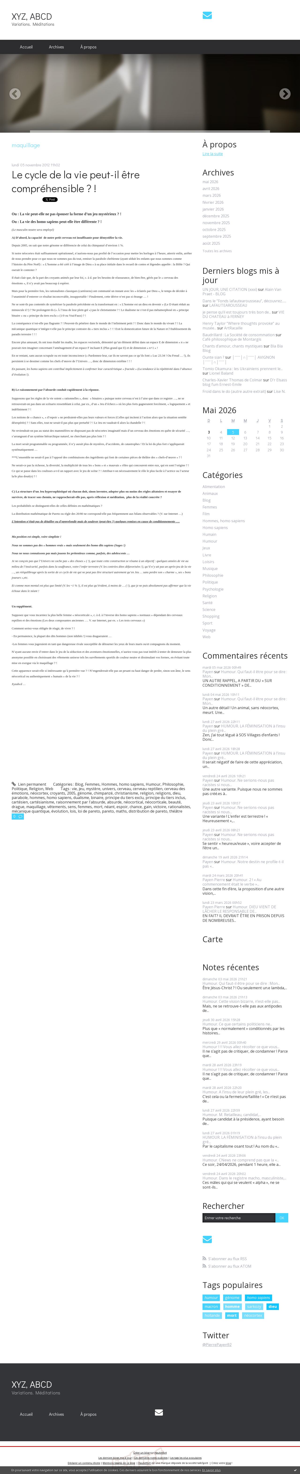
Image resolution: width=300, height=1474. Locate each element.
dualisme (81, 797)
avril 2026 (210, 188)
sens (72, 806)
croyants (57, 793)
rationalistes (179, 806)
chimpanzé (103, 793)
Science (208, 609)
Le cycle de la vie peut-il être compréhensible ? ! (76, 181)
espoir (122, 806)
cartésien (20, 802)
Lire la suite (212, 153)
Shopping (211, 616)
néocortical (133, 802)
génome (84, 793)
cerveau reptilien (147, 788)
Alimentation (213, 487)
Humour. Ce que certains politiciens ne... (237, 1024)
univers (108, 788)
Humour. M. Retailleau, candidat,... (231, 1114)
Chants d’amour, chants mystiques (232, 346)
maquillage (35, 806)
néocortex (39, 793)
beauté (174, 802)
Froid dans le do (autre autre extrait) (234, 391)
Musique (210, 568)
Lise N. (279, 391)
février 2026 (213, 202)
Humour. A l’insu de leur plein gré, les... (236, 1092)
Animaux (210, 493)
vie (74, 788)
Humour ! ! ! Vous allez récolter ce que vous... (240, 1046)
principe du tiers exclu (124, 797)
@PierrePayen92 (217, 1344)
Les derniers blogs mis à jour (115, 1457)
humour (211, 1297)
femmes (85, 806)
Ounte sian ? (213, 357)
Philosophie (172, 784)
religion (147, 793)
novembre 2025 (216, 223)
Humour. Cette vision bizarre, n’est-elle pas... (241, 1001)
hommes (37, 797)
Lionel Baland (221, 373)
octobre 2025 (214, 229)
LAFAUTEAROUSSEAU (228, 305)
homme (232, 1306)
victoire (159, 806)
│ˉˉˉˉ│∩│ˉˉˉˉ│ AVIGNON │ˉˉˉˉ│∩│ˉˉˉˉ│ (238, 359)
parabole (20, 797)
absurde (114, 802)
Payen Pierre (213, 879)
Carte (212, 939)
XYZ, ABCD (32, 16)
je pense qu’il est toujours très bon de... (236, 312)
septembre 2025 (216, 236)
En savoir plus (211, 1470)
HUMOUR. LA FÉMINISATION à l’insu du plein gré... (243, 728)
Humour (153, 784)
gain (147, 806)
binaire (97, 797)
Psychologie (213, 589)
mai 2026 (210, 182)
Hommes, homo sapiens (122, 784)
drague (18, 806)
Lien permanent (29, 784)
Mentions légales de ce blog (119, 1463)
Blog (79, 784)
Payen (207, 671)
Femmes (92, 784)
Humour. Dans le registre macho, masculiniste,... (244, 1178)
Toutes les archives (217, 251)
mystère (93, 788)
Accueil (26, 47)
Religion (36, 788)
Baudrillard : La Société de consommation (238, 334)
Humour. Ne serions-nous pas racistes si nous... (238, 782)
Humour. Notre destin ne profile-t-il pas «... (243, 864)
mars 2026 (211, 195)
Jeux (206, 548)
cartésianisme (42, 802)
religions (163, 793)
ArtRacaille (233, 328)
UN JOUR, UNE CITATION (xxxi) (229, 289)
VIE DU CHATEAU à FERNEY (243, 314)
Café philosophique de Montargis (231, 339)
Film (206, 514)
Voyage (209, 630)
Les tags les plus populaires (186, 1457)
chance (136, 806)
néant (109, 806)
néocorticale (155, 802)
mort (98, 806)
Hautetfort (160, 1452)
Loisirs (208, 562)
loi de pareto (89, 811)
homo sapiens (59, 797)
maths (121, 811)
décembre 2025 (215, 216)
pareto (108, 811)
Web (49, 788)
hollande (212, 1315)
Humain (209, 534)
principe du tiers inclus (165, 797)
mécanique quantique (30, 811)
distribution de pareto (148, 811)
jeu (81, 788)
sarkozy (254, 1306)
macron (211, 1306)
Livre (206, 555)
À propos (88, 47)
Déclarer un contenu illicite (84, 1463)
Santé (207, 603)
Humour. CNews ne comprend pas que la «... (240, 1160)
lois (73, 811)
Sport (207, 623)
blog (228, 1463)
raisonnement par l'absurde (80, 802)
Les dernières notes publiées (151, 1457)
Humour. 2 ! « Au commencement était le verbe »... (231, 882)
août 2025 (211, 243)
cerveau (124, 788)
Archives (56, 47)
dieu (176, 793)
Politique (19, 788)
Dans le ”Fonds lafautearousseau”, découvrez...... (244, 300)
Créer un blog (141, 1452)
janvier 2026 (213, 209)
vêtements (56, 806)
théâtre (175, 811)
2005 (71, 793)
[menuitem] (26, 47)
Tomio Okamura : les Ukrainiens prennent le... (242, 368)
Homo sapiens (215, 527)
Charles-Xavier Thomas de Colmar (232, 380)
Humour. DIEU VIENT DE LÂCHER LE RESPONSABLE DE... (239, 909)
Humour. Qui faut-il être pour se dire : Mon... (244, 674)
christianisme (126, 793)
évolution (59, 811)
